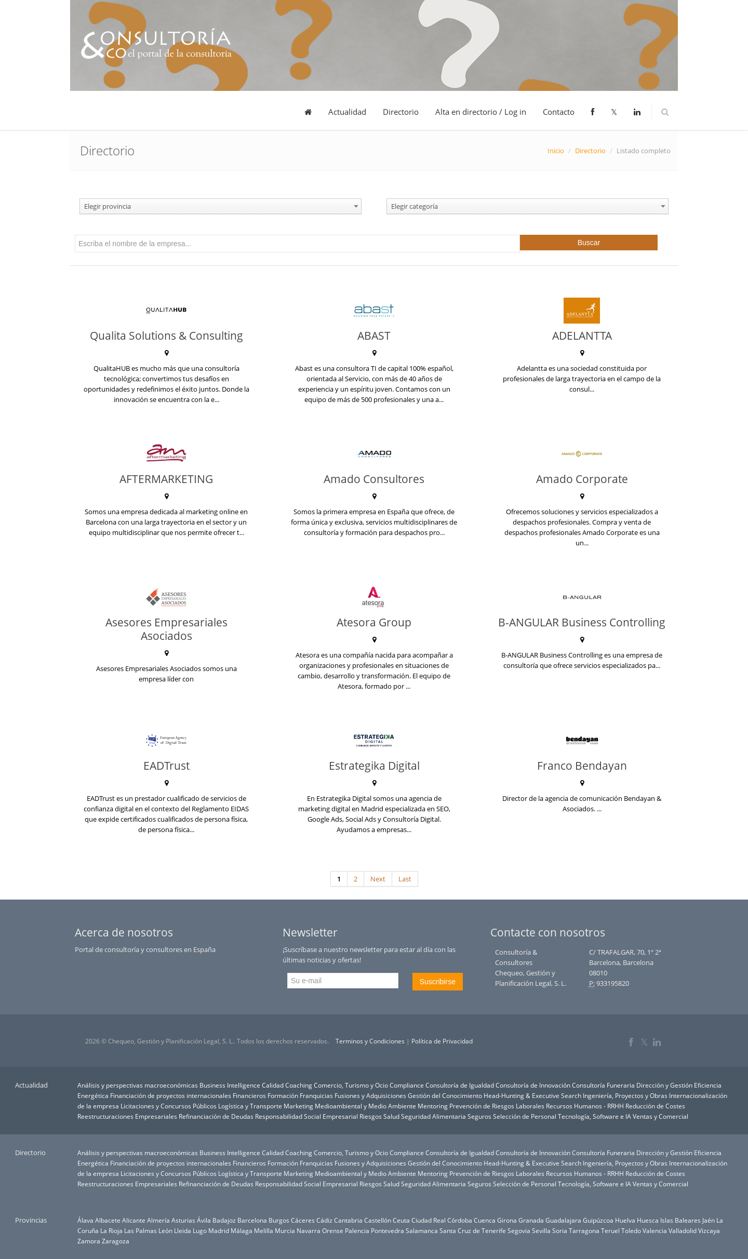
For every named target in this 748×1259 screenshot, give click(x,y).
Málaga (241, 1230)
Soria (559, 1230)
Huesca (648, 1220)
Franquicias (316, 1095)
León (165, 1230)
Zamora (88, 1241)
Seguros (479, 1116)
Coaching (298, 1085)
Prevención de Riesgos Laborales (496, 1106)
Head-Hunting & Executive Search (532, 1095)
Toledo (631, 1230)
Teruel (610, 1230)
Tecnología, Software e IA (594, 1116)
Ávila (204, 1220)
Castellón (377, 1220)
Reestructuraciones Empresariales (127, 1116)
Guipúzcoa (598, 1220)
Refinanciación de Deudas (216, 1116)
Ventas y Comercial (660, 1116)
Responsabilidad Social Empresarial (306, 1116)
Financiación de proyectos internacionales (170, 1095)
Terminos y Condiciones (370, 1041)
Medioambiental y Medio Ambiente (365, 1106)
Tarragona (584, 1230)
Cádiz (324, 1220)
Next (377, 878)
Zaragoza (115, 1241)
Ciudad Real (428, 1220)
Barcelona (252, 1220)
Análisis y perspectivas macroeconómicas (137, 1085)
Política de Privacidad (442, 1041)
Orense (332, 1230)
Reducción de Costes (655, 1106)
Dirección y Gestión (664, 1085)
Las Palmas (140, 1230)
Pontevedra (387, 1230)
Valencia (655, 1230)
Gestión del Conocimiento (445, 1095)
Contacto (559, 111)
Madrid (218, 1230)
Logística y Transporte (250, 1106)
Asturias (183, 1220)
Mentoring (433, 1106)
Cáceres (303, 1220)
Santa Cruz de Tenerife (472, 1230)
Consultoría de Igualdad (459, 1085)
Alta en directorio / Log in (480, 111)
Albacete (108, 1220)
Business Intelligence (229, 1085)
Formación (283, 1095)
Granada (531, 1220)
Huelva (625, 1220)
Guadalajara (563, 1220)
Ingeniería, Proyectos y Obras (625, 1095)
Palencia (357, 1230)
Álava (85, 1220)
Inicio (555, 150)
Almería (158, 1220)
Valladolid (683, 1230)
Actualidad (347, 111)
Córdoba (459, 1220)
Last (404, 878)
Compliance (407, 1085)
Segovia (518, 1230)
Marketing (298, 1106)
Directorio (401, 111)
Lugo (200, 1230)
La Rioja (111, 1230)
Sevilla (541, 1230)
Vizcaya (709, 1230)
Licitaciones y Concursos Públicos (169, 1106)
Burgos (279, 1220)
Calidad (273, 1085)
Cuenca (485, 1220)
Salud (391, 1116)
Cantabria (348, 1220)
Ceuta (401, 1220)
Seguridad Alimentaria (433, 1116)
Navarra (308, 1230)
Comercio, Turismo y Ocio (351, 1085)
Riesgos (370, 1116)
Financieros (249, 1095)
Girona (507, 1220)
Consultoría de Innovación (533, 1085)
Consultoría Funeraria (603, 1085)
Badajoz (224, 1220)
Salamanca (422, 1230)
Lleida (182, 1230)
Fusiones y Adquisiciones (370, 1095)
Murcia (285, 1230)
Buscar (589, 242)
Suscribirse (438, 981)
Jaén (708, 1220)
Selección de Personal (524, 1116)
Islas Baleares (680, 1220)
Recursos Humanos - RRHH (585, 1106)
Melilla (263, 1230)
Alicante (133, 1220)
